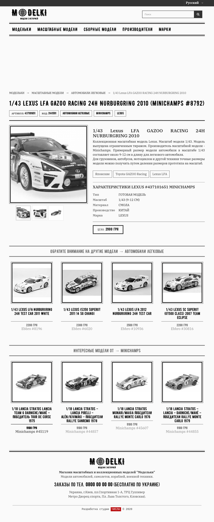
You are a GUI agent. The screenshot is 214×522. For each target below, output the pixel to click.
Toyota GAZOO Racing (131, 174)
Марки (165, 29)
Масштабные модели (57, 29)
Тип (96, 195)
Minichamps (103, 113)
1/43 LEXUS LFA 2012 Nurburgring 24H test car (132, 311)
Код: (49, 113)
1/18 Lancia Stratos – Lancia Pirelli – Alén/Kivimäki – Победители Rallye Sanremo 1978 (82, 414)
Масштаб (100, 200)
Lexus (120, 113)
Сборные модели (100, 29)
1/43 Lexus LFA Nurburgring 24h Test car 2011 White (31, 311)
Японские (102, 174)
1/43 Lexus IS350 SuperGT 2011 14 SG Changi (82, 311)
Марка (98, 215)
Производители (138, 29)
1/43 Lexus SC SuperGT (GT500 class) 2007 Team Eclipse (182, 313)
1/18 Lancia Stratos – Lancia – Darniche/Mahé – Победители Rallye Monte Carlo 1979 (182, 414)
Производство (104, 210)
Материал (100, 205)
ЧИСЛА (116, 509)
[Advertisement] (107, 64)
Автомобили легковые (76, 113)
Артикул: (23, 113)
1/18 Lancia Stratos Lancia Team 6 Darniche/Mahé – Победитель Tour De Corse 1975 (32, 414)
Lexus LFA (159, 174)
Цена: (101, 229)
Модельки (21, 29)
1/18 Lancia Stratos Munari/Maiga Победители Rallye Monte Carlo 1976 (132, 412)
